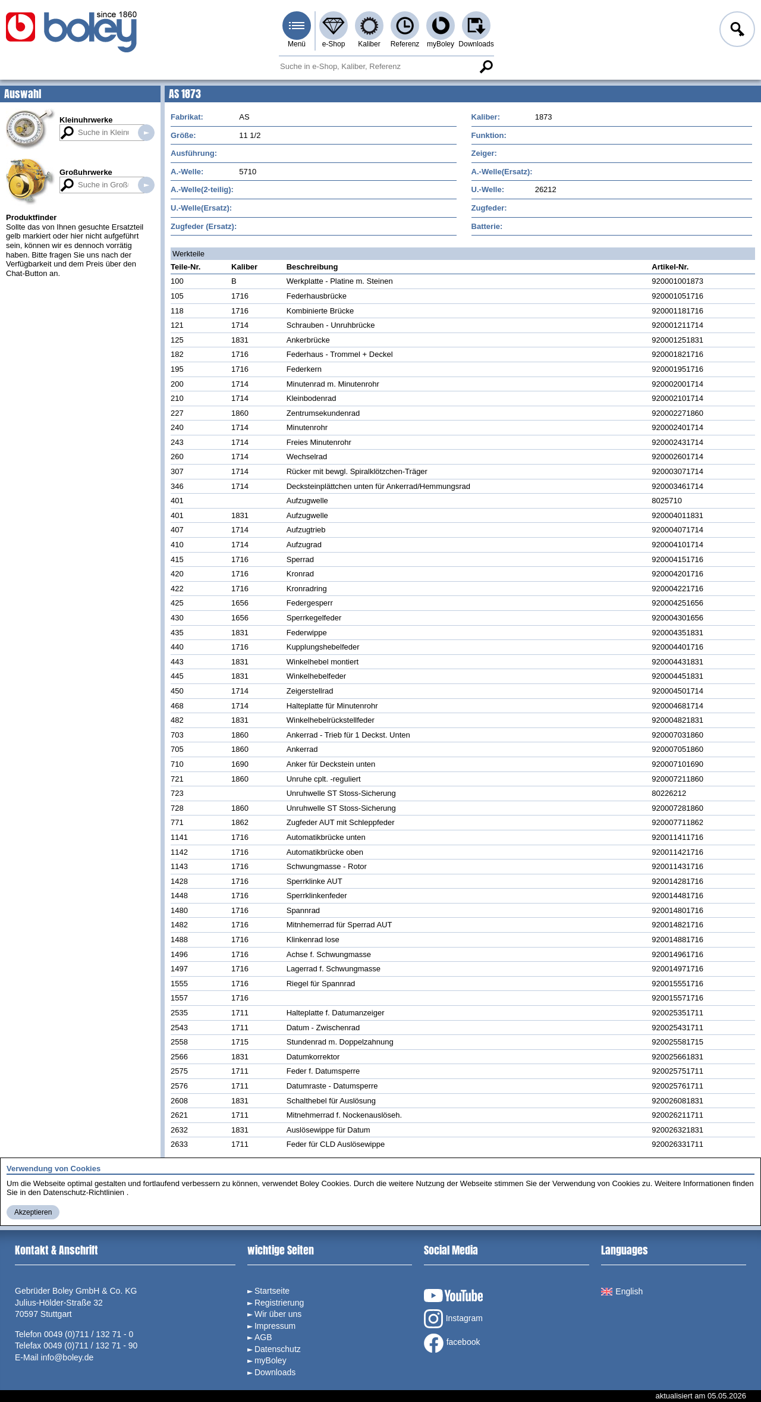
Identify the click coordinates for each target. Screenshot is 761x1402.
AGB (263, 1337)
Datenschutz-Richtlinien (83, 1192)
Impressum (274, 1326)
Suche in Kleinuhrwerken (146, 132)
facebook (452, 1343)
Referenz (405, 44)
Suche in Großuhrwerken (146, 185)
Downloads (475, 44)
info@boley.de (67, 1357)
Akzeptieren (33, 1212)
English (622, 1291)
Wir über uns (277, 1314)
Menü (297, 44)
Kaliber (369, 44)
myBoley (440, 44)
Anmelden (736, 31)
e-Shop (333, 44)
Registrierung (279, 1302)
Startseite (272, 1291)
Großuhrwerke (85, 172)
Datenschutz (277, 1349)
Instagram (453, 1318)
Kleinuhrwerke (86, 119)
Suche (485, 66)
